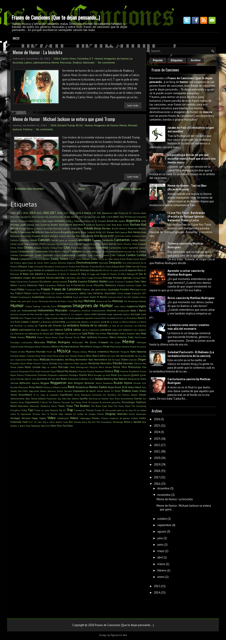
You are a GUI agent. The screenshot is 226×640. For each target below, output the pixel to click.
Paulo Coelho (17, 367)
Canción (44, 240)
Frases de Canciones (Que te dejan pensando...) (55, 17)
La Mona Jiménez (127, 321)
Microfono (86, 346)
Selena (43, 391)
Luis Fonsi (88, 333)
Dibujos (22, 266)
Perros (116, 367)
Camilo (33, 240)
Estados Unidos (98, 281)
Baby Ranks (123, 224)
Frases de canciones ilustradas (101, 289)
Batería (123, 228)
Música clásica (79, 351)
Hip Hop (78, 301)
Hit (125, 301)
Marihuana (140, 337)
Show (13, 394)
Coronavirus (26, 255)
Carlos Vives (68, 58)
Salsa (131, 387)
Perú (124, 367)
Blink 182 (101, 232)
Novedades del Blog (63, 359)
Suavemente (127, 398)
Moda (106, 346)
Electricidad (53, 277)
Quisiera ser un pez (48, 378)
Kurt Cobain (22, 321)
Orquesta (14, 363)
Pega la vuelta (49, 367)
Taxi (73, 402)
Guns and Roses (81, 297)
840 (99, 213)
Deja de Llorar (35, 262)
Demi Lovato (50, 262)
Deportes (71, 262)
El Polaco (112, 274)
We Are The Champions (100, 421)
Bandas (106, 228)
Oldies (125, 359)
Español (82, 281)
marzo (161, 564)
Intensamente (98, 310)
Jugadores (79, 318)
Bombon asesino (58, 236)
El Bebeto (72, 274)
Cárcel (13, 243)
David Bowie (139, 259)
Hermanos (44, 301)
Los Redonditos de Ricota (36, 333)
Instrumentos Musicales (53, 310)
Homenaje (133, 301)
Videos (74, 418)
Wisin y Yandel (132, 421)
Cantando (107, 240)
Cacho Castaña (132, 236)
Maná (48, 337)
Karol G (142, 318)
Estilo (111, 281)
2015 (39, 213)
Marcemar (103, 337)
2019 (157, 464)
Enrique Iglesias (122, 277)
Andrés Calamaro (19, 220)
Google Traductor (132, 293)
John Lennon (99, 314)
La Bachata (45, 321)
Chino (20, 247)
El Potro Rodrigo (126, 274)
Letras (77, 329)
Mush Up (51, 351)
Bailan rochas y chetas (31, 228)
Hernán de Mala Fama (61, 301)
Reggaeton (58, 382)
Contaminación (116, 251)
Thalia (69, 406)
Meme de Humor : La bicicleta (37, 52)
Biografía (66, 232)
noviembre (164, 495)
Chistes (28, 247)
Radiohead (73, 378)
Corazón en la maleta (135, 251)
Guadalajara (25, 297)
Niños (103, 355)
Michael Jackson (69, 346)
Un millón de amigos (84, 414)
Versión (26, 418)
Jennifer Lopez (42, 314)
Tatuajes (65, 402)
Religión (78, 383)
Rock (71, 387)
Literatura (105, 329)
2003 (13, 213)
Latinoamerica (41, 62)
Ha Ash (127, 297)
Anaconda (141, 216)
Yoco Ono (45, 425)
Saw (144, 387)
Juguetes (89, 318)
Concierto (54, 251)
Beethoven (25, 232)
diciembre (163, 488)
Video (51, 418)
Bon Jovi (71, 236)
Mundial (40, 351)
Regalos (35, 383)
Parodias (128, 363)
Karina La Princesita (126, 318)
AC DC (129, 213)
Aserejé (30, 224)
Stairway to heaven (99, 398)
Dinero (72, 266)
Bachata (135, 224)
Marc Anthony (89, 337)
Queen (135, 375)
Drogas (29, 270)
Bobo (143, 232)
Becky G (15, 232)
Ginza (120, 293)
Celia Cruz (68, 243)
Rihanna (47, 387)
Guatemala (38, 297)
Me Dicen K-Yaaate (96, 342)
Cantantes (122, 240)
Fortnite (130, 285)
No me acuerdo (125, 355)
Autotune (90, 224)
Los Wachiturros (73, 333)
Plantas (82, 371)
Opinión (133, 359)
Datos (116, 259)
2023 (65, 213)
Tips (30, 410)
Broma (103, 236)
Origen (142, 359)
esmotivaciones (59, 281)
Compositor (41, 251)
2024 (157, 432)
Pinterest (45, 371)
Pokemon (99, 371)
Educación (96, 270)
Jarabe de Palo (26, 314)
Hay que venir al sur (27, 301)
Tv (48, 414)
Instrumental (29, 310)
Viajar (35, 418)
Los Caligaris (140, 329)
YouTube (67, 425)
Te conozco (93, 402)
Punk (114, 375)
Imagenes (64, 306)
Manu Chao (58, 337)
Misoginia (97, 346)
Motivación (115, 346)
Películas (66, 62)
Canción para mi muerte (63, 240)
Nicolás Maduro (77, 355)
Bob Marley (134, 232)
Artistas (14, 224)
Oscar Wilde (26, 363)
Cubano (97, 255)
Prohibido (42, 375)
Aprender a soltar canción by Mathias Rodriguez (186, 272)
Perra (101, 367)
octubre (162, 519)
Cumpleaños (26, 259)
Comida (14, 251)
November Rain (84, 359)
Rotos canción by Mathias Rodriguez (191, 298)
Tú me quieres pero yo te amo (117, 410)
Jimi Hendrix (62, 314)
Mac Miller (100, 333)
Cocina (91, 247)
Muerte (125, 346)
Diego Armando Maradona (41, 266)
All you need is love (102, 216)
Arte (143, 220)
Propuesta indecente (58, 375)
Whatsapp (118, 421)
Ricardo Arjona (123, 383)
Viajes (42, 418)
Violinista (15, 421)
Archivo (196, 60)
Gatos (82, 293)
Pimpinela (24, 371)
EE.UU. (80, 125)
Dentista (62, 262)
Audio (54, 224)
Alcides (67, 216)
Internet (111, 310)
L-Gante (34, 321)
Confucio (65, 251)
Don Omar (125, 266)
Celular (78, 243)
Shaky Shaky (139, 391)
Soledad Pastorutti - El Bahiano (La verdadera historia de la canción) (191, 354)
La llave (114, 321)
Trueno (98, 410)
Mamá (40, 337)
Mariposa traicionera (21, 342)
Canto (142, 240)
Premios (124, 371)
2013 (25, 213)
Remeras (89, 383)
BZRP (111, 236)
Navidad (14, 355)
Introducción (123, 310)
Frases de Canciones (67, 289)
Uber (61, 414)
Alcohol (74, 216)
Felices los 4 (64, 285)
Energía (107, 277)
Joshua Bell (129, 314)
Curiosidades (42, 259)
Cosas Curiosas (43, 255)
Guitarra (67, 297)
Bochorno (15, 236)
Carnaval (51, 243)
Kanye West (100, 318)
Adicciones (15, 216)
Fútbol (19, 293)
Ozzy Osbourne (65, 363)
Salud (137, 387)
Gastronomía (72, 293)
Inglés (142, 306)
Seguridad (34, 391)
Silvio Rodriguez (82, 394)
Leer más (132, 105)
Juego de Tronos (66, 318)
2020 (157, 458)
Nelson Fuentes (26, 355)
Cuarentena (68, 255)
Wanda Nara (80, 421)
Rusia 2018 (121, 387)
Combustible (115, 247)
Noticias (45, 359)
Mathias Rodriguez (58, 342)
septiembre (164, 525)
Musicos (114, 351)
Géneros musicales (104, 293)
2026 (78, 213)
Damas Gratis (90, 259)
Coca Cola (82, 247)
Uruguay (110, 414)
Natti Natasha (138, 351)
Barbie (115, 228)
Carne (59, 243)
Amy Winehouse (128, 216)
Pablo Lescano (80, 363)
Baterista (132, 228)
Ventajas (15, 418)
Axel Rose (111, 224)
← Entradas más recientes (28, 189)
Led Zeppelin (42, 329)
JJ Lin (71, 314)
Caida (143, 236)
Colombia (83, 58)
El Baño (62, 274)
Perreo (108, 367)
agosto (161, 531)
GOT (144, 293)
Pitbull (60, 371)
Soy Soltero (73, 398)
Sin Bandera (109, 394)
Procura (20, 375)
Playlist (90, 371)
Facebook (129, 281)
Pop (116, 371)
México (55, 346)
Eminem (98, 277)
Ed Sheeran (83, 270)
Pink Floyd (35, 371)
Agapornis (26, 216)
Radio (64, 378)
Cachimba (119, 236)
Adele (143, 213)
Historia (89, 301)
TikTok (24, 410)
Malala (21, 337)
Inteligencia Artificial (79, 310)
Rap (116, 378)
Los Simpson (57, 333)
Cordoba (14, 255)
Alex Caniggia (85, 216)
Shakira (77, 62)
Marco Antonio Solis (121, 337)
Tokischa (54, 410)
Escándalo (34, 281)
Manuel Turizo (72, 337)
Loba (114, 329)
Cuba (90, 255)
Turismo (36, 414)
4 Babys (86, 213)
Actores (136, 213)
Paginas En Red (119, 635)
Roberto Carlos (60, 387)
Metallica (46, 346)
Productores (31, 375)
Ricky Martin (36, 387)
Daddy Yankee (59, 259)
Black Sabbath (88, 232)
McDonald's (77, 342)
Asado (23, 224)
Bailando (48, 228)
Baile (80, 228)
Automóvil (79, 224)
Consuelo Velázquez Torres (95, 251)
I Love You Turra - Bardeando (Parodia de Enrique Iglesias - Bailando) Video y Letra (186, 216)
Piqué (53, 371)
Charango (95, 243)
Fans (41, 285)
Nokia (36, 359)
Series (100, 391)
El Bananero (50, 274)
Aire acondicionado (53, 216)
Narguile (125, 351)
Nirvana (111, 355)
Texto (61, 406)
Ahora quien (38, 216)
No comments (106, 62)
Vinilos (96, 418)
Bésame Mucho (52, 232)
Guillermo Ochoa (53, 297)
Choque (37, 247)
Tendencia (45, 406)
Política (27, 129)
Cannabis (96, 240)
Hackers (135, 297)
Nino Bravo (92, 355)
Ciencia (53, 247)
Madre (122, 333)
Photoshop (134, 367)
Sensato (68, 391)
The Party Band (122, 406)
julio (160, 538)
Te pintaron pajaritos (110, 402)
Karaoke (111, 318)
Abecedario (107, 213)
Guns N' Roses (98, 297)
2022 (157, 445)
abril (160, 557)
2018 (59, 213)
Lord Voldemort (125, 329)
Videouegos (85, 418)
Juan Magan (25, 318)
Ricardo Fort (140, 383)
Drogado (22, 270)
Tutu (43, 414)
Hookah (142, 301)
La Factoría (94, 321)
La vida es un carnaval (120, 325)
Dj (100, 266)
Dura (62, 270)
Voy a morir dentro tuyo (55, 421)
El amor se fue (117, 270)
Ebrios (72, 270)
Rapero (123, 378)
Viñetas (104, 418)
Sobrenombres (17, 398)
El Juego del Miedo (96, 274)
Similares (97, 394)
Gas (53, 293)
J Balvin (141, 310)
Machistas (113, 333)
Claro (73, 247)
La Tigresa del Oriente (48, 325)
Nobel (29, 359)
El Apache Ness (134, 270)
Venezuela (141, 414)
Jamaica (14, 314)
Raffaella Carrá (86, 378)
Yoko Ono (56, 425)
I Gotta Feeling (32, 306)
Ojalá (117, 359)
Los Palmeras (17, 333)
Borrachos (81, 236)
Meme (55, 62)
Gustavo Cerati (115, 297)
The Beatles (82, 406)
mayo (160, 551)
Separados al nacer (84, 391)
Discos (85, 266)
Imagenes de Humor (116, 58)
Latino (28, 62)
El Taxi (139, 274)
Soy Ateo (62, 398)
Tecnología (128, 402)
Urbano (100, 414)
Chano (86, 243)
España (72, 281)
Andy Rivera (34, 220)
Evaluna (119, 281)
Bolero (45, 236)
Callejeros (24, 240)
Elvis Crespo (87, 277)
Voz (71, 421)
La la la (105, 321)
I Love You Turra (49, 306)
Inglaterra (132, 306)
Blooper (110, 232)
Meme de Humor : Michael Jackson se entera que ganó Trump (64, 119)
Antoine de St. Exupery (94, 220)
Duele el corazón (44, 270)
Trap (70, 410)
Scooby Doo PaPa (19, 391)
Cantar (134, 240)
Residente (108, 383)
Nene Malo (40, 355)
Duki (57, 270)
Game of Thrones (41, 293)
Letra (68, 329)
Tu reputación (24, 414)
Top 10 (62, 410)
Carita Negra (23, 243)
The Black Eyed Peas (102, 406)
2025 (72, 213)
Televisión (34, 406)
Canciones (83, 240)
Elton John (75, 277)
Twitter (53, 414)
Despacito (115, 262)
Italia (133, 310)
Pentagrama (82, 367)
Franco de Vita (32, 289)
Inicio (16, 38)
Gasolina (60, 293)
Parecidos (106, 363)
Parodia (117, 363)
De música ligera (19, 262)
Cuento (105, 255)
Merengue (29, 346)
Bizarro (76, 232)
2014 (32, 213)
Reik (70, 383)
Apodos (122, 220)
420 (94, 213)
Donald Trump (66, 125)
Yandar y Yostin (17, 425)
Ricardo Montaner (19, 387)
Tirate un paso (41, 410)
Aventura (100, 224)
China (13, 247)
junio (160, 544)
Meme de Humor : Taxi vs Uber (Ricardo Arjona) (187, 187)
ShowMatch (25, 394)
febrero (161, 570)
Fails (137, 281)
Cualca (57, 255)
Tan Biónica (54, 402)
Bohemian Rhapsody (30, 236)
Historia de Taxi (104, 301)
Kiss (12, 321)
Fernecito (79, 285)
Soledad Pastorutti (47, 398)
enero (161, 577)
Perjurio (94, 367)
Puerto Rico (86, 375)
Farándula (50, 285)
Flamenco (110, 285)
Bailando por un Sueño (65, 228)
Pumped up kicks (102, 375)
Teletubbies (23, 406)
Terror (54, 406)
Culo (112, 255)
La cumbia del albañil (77, 321)
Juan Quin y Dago (41, 318)
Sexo (118, 391)
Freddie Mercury (129, 289)
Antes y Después (74, 220)
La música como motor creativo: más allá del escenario (189, 327)
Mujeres (30, 351)
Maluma (31, 337)
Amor (116, 216)
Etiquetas (177, 60)
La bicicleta (58, 321)
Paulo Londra (32, 367)
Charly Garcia (108, 243)
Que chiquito (124, 375)
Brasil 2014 (93, 236)
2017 (53, 213)
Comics (142, 247)
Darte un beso (105, 259)
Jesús (52, 314)
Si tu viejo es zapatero (45, 394)
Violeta (134, 418)
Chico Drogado (139, 243)
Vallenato (88, 62)
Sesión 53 (109, 391)
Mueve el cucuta (138, 346)
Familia (22, 285)
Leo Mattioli (56, 329)
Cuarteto (81, 255)
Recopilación (134, 378)
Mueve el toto (17, 351)
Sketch (134, 394)
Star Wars (114, 398)
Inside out (15, 310)
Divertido (94, 266)
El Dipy (82, 274)
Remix (99, 383)
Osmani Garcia (40, 363)
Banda (97, 228)
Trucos (90, 410)
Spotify (83, 398)
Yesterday (35, 425)
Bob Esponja (121, 232)
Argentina (133, 220)
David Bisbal (126, 259)
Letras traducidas (90, 329)
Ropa (111, 387)
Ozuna (53, 363)
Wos (144, 421)
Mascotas (39, 342)
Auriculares (65, 224)
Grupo (14, 297)
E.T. (92, 58)
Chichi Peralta (124, 243)
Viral (24, 421)
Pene (72, 367)
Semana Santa (55, 391)
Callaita (14, 240)
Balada (88, 228)
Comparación (26, 251)
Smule (142, 394)
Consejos (75, 251)
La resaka (29, 325)
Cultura (121, 255)
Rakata (99, 378)
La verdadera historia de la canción (85, 325)
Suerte (138, 398)
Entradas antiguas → (132, 189)
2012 (19, 213)
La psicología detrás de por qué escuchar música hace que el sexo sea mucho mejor (191, 158)
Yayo (28, 425)
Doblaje (115, 266)
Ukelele (68, 414)
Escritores (45, 281)
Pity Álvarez (71, 371)
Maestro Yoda (133, 333)
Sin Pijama (124, 394)
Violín (142, 418)
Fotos (20, 289)
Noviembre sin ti (104, 359)
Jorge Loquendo (114, 314)
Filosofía (99, 285)
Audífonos (45, 224)
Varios (132, 414)
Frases (46, 289)
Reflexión (24, 383)
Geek (89, 293)
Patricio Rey (140, 363)
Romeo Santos (98, 387)
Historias (117, 301)
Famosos (32, 285)
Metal (38, 346)
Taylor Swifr (81, 402)
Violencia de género (119, 418)
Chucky (45, 247)
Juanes (54, 318)
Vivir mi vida (35, 421)
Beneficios (38, 232)
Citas (67, 247)
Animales (59, 220)
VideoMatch (63, 418)
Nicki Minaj (52, 355)
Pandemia (94, 363)
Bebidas (142, 228)
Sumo (21, 402)
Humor (99, 58)
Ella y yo (65, 277)
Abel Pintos (119, 213)
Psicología (73, 375)
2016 (57, 58)
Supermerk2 (32, 402)
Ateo (37, 224)
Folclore (121, 285)
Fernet (89, 285)
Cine (60, 247)
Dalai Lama (75, 259)
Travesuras (79, 410)
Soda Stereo (31, 398)
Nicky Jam (64, 355)
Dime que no (61, 266)
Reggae (44, 383)
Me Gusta (115, 342)
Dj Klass (106, 266)
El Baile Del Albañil (31, 274)
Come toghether (130, 247)
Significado (66, 394)
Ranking (108, 378)
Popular (158, 60)
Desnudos (103, 262)
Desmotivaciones (87, 262)
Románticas (82, 387)
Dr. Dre (13, 270)
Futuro (27, 293)
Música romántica (98, 351)
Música (64, 351)
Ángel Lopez (47, 220)
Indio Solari (120, 306)
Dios (78, 266)
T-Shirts (44, 402)
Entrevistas (22, 281)
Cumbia (131, 255)
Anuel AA (112, 220)
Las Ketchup (140, 325)
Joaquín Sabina (83, 314)
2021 (157, 451)
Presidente (134, 371)
